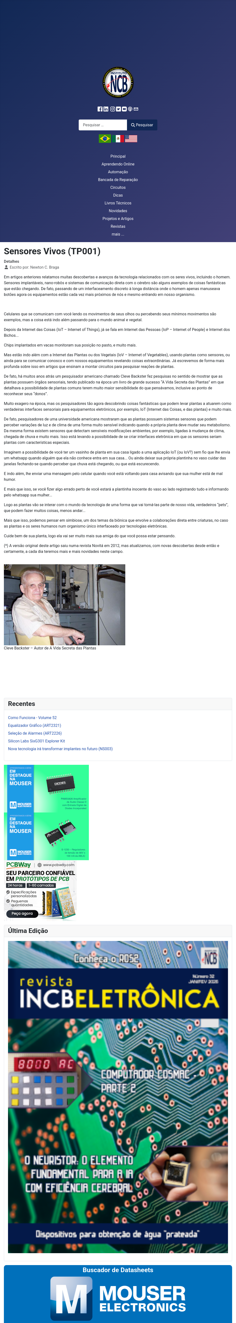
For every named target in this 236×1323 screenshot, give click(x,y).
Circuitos (118, 187)
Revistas (118, 226)
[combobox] (103, 124)
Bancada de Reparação (118, 179)
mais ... (118, 234)
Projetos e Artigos (117, 218)
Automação (118, 172)
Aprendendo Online (117, 164)
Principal (118, 156)
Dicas (118, 195)
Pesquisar (142, 125)
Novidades (118, 211)
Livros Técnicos (118, 203)
